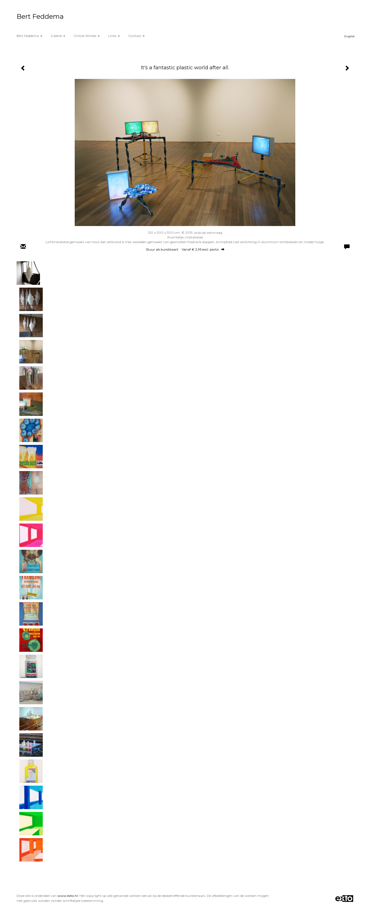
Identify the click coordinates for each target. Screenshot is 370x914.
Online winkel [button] (87, 36)
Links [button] (114, 36)
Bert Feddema (40, 16)
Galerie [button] (58, 36)
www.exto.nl (67, 896)
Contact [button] (136, 36)
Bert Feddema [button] (29, 36)
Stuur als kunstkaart (185, 249)
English (349, 36)
